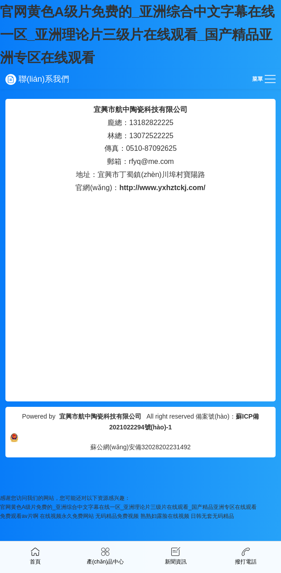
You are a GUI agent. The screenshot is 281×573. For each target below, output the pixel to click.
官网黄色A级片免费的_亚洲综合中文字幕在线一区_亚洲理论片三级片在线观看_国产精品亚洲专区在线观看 (137, 34)
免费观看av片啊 (19, 516)
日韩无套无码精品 (212, 516)
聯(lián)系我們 (37, 79)
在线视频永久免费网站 (67, 516)
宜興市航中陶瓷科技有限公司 (140, 109)
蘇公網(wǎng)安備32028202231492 (140, 447)
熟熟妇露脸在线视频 (164, 516)
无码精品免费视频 (117, 516)
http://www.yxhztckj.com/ (162, 187)
